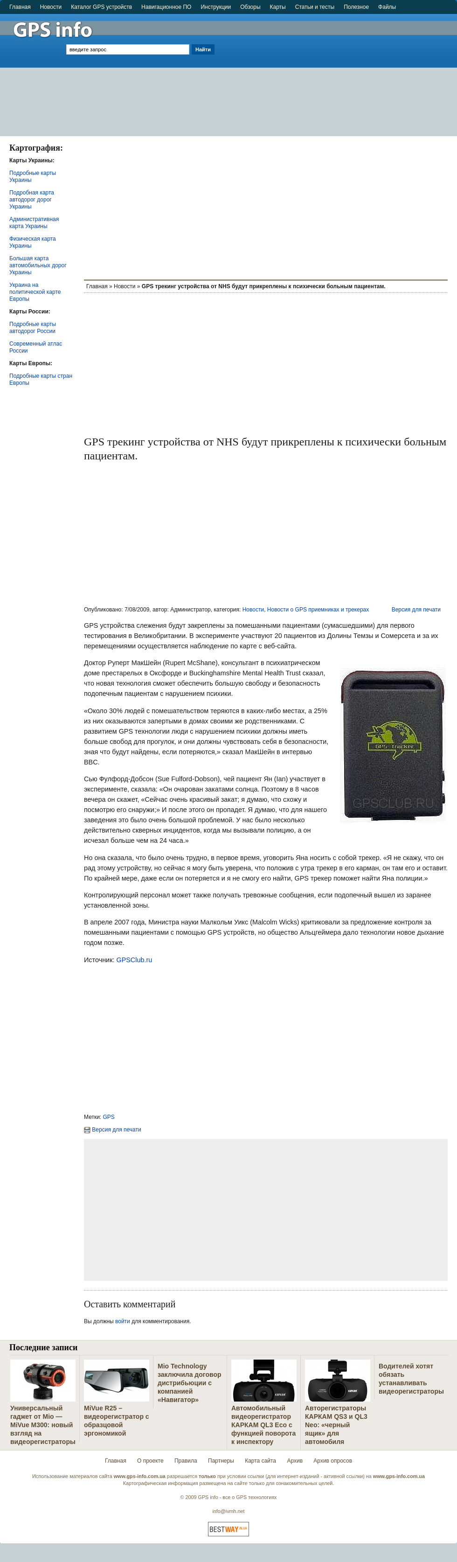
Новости (51, 7)
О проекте (150, 1461)
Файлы (387, 7)
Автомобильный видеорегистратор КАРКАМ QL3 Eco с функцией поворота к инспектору (263, 1424)
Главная (20, 7)
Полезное (356, 7)
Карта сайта (260, 1461)
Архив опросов (332, 1461)
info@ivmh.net (228, 1511)
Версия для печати (416, 609)
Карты (278, 7)
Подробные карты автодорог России (32, 327)
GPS (109, 1117)
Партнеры (221, 1461)
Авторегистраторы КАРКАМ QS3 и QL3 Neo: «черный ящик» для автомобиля (336, 1424)
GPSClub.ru (134, 960)
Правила (185, 1461)
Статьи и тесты (314, 7)
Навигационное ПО (166, 7)
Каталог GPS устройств (101, 7)
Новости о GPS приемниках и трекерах (318, 609)
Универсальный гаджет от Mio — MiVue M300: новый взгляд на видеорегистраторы (43, 1424)
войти (122, 1321)
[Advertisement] (336, 71)
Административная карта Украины (34, 222)
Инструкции (216, 7)
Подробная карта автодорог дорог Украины (31, 199)
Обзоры (250, 7)
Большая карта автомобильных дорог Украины (38, 265)
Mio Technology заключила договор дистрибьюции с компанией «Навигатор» (190, 1382)
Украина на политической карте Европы (35, 292)
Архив (295, 1461)
